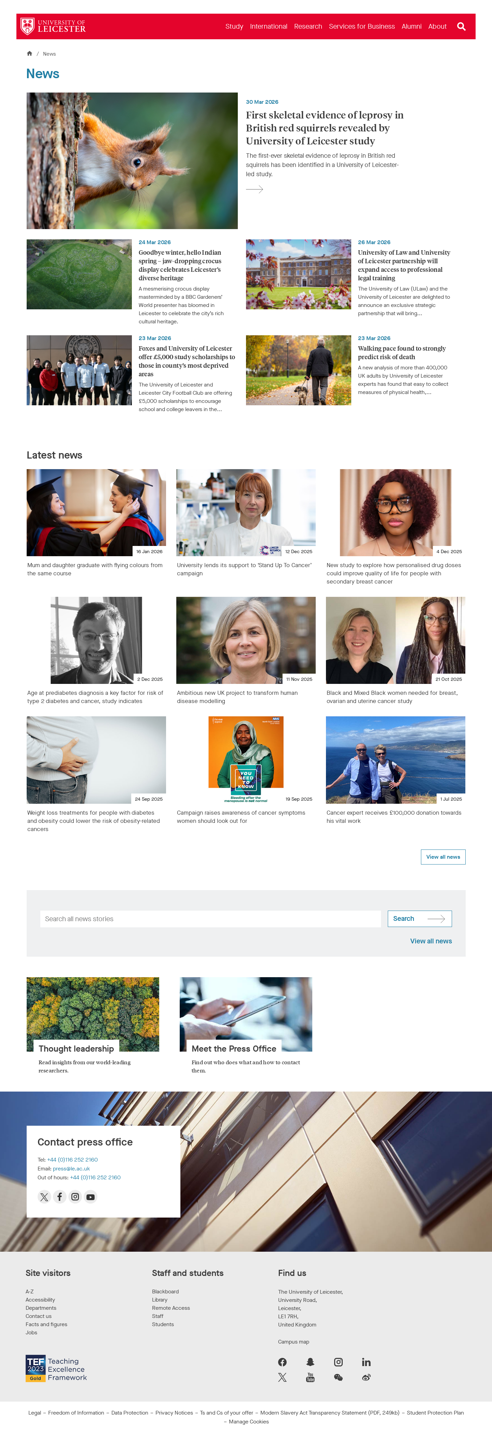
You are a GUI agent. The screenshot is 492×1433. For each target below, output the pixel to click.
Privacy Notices (174, 1412)
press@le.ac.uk (71, 1168)
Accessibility (40, 1299)
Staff (157, 1316)
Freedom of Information (76, 1412)
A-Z (29, 1291)
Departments (41, 1307)
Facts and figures (46, 1324)
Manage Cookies (249, 1421)
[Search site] (420, 919)
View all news (443, 856)
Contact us (39, 1316)
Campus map (293, 1341)
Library (159, 1299)
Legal (34, 1412)
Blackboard (165, 1291)
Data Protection (129, 1412)
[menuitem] (234, 26)
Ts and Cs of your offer (226, 1412)
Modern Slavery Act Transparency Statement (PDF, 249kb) (330, 1412)
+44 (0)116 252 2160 (72, 1159)
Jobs (31, 1332)
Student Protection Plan (435, 1412)
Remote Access (171, 1307)
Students (163, 1324)
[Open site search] (461, 26)
